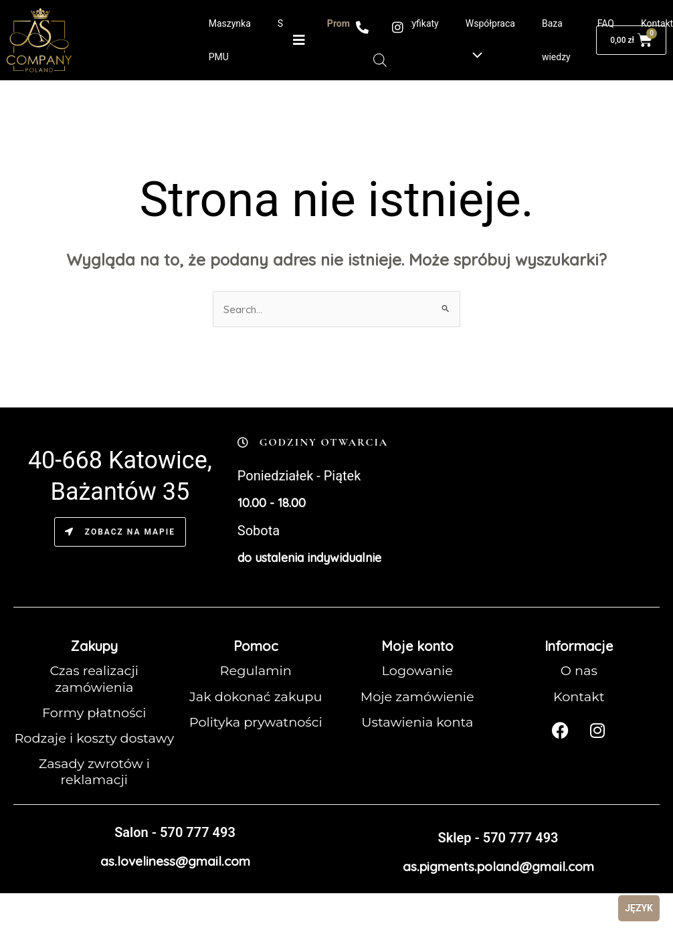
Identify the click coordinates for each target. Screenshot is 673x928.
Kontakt (579, 696)
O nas (579, 671)
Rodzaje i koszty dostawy (94, 746)
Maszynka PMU (230, 40)
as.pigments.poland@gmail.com (498, 881)
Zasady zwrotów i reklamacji (94, 787)
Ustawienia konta (417, 722)
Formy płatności (94, 713)
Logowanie (417, 671)
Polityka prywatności (255, 722)
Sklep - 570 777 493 (498, 853)
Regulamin (256, 671)
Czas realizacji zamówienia (94, 679)
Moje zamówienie (417, 696)
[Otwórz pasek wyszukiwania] (380, 60)
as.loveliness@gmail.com (175, 876)
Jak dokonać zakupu (255, 696)
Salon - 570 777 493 (174, 848)
